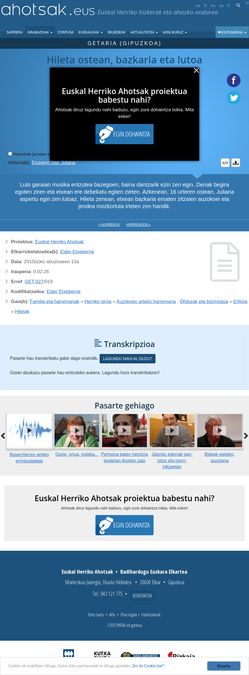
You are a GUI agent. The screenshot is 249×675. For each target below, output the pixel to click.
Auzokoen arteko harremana (146, 301)
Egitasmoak (232, 32)
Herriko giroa (98, 301)
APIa (112, 615)
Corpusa (65, 32)
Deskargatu (235, 162)
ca (221, 5)
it (228, 5)
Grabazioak (40, 32)
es (198, 5)
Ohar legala (128, 615)
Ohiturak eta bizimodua (204, 301)
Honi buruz (175, 32)
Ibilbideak (117, 32)
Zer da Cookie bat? (162, 666)
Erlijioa (240, 301)
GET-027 (34, 281)
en (213, 5)
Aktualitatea (144, 32)
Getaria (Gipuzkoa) (124, 43)
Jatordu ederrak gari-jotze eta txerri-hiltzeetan (172, 460)
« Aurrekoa (109, 225)
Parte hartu (96, 615)
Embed (225, 162)
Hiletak (22, 311)
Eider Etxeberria (77, 251)
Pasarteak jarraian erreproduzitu (42, 154)
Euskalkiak (91, 32)
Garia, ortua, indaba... (77, 454)
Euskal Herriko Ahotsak (59, 241)
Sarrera (15, 32)
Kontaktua (142, 595)
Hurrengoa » (138, 225)
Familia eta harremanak (54, 301)
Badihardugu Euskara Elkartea (153, 571)
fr (205, 5)
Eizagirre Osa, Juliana (53, 162)
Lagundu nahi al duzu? (127, 358)
